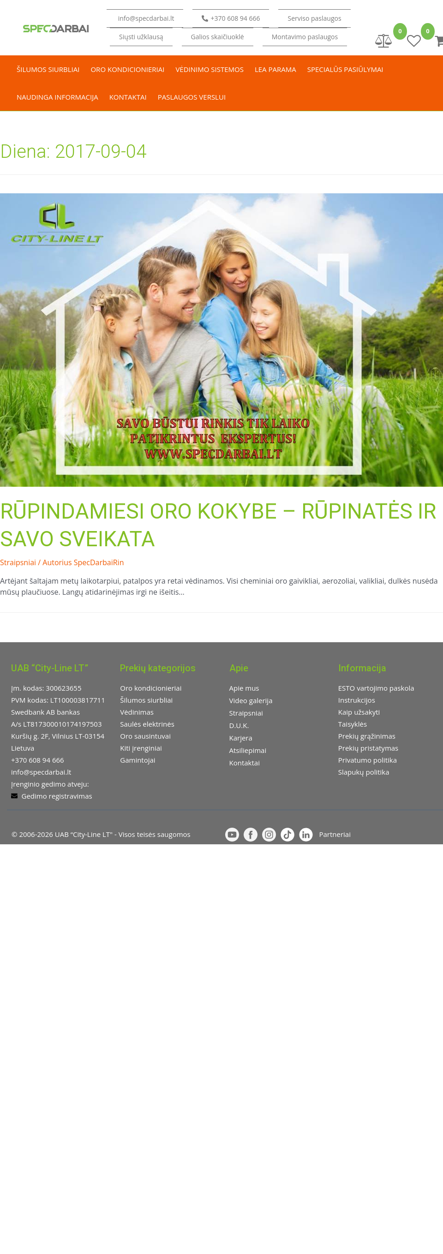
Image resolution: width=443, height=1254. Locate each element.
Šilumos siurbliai (48, 69)
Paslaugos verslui (192, 97)
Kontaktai (128, 97)
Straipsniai (18, 562)
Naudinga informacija (57, 97)
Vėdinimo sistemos (209, 69)
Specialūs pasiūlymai (345, 69)
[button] (141, 37)
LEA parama (275, 69)
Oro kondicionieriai (127, 69)
